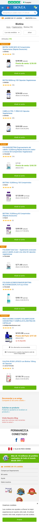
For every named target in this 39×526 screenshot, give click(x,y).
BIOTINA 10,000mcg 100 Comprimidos (17, 183)
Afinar (30, 32)
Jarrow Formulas (9, 366)
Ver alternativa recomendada (19, 347)
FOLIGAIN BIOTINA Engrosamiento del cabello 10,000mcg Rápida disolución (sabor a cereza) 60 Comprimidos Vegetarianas (19, 149)
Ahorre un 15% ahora (12, 467)
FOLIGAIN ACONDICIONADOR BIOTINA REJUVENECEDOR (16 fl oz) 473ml (17, 284)
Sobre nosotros (6, 482)
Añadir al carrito (19, 73)
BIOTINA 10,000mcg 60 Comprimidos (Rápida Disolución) (16, 215)
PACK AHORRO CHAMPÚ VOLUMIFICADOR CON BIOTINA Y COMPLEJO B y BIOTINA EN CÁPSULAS (19, 321)
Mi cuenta (4, 474)
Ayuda (3, 478)
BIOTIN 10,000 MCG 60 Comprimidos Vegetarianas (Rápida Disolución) (16, 48)
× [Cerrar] (37, 503)
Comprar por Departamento (10, 470)
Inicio (8, 27)
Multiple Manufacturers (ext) (12, 325)
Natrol (6, 185)
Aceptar (19, 519)
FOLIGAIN (7, 154)
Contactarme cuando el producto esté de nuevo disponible (19, 352)
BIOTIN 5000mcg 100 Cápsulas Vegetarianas (19, 80)
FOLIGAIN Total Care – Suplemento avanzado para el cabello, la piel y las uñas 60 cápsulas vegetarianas (19, 252)
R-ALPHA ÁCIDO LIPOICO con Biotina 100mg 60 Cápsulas (19, 362)
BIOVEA (6, 51)
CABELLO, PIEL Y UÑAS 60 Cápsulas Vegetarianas (16, 112)
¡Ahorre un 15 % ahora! (12, 18)
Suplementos (17, 27)
